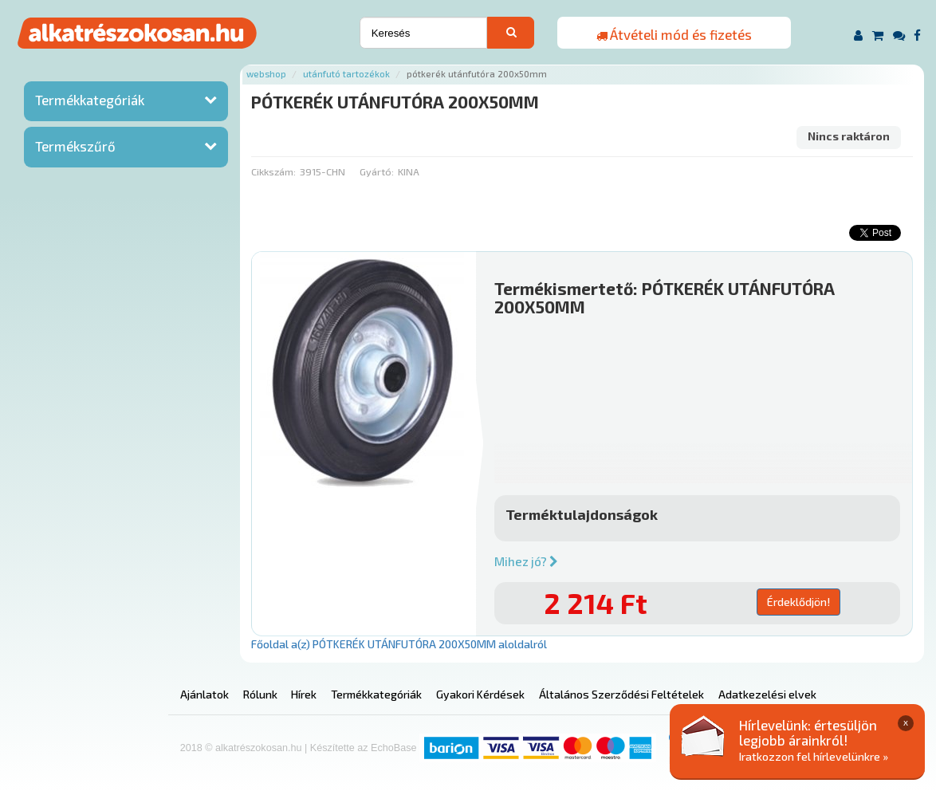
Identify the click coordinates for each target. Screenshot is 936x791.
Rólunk (260, 694)
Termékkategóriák (89, 100)
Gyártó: (377, 171)
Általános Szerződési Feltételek (621, 694)
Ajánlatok (204, 694)
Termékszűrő (75, 146)
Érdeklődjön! (798, 601)
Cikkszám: (273, 171)
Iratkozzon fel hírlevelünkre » (813, 756)
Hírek (304, 694)
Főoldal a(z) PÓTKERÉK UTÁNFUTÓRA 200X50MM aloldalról (399, 644)
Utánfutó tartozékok (346, 74)
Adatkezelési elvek (767, 694)
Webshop (266, 74)
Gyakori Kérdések (480, 694)
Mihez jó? (526, 561)
